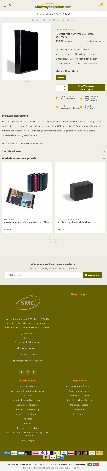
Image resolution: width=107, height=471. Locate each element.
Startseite (36, 20)
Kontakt (28, 423)
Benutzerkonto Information (79, 386)
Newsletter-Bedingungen (28, 414)
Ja (90, 465)
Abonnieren (92, 274)
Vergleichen (79, 409)
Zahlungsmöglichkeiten (28, 404)
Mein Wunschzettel (79, 404)
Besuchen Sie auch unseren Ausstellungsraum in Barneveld (28, 434)
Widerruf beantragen (79, 391)
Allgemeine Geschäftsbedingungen (27, 391)
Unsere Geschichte (28, 386)
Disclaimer (28, 395)
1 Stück (61, 77)
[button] (25, 81)
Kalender (28, 418)
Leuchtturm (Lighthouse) (66, 29)
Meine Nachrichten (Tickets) (79, 400)
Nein (96, 465)
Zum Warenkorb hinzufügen (86, 88)
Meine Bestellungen (79, 395)
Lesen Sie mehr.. (90, 63)
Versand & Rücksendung (27, 409)
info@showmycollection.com (29, 360)
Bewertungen (27, 440)
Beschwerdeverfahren (28, 428)
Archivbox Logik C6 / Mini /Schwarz (75, 222)
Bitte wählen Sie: (67, 71)
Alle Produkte (79, 414)
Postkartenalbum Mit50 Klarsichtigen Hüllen (26, 222)
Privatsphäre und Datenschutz (27, 400)
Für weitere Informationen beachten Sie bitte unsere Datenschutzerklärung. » (53, 468)
